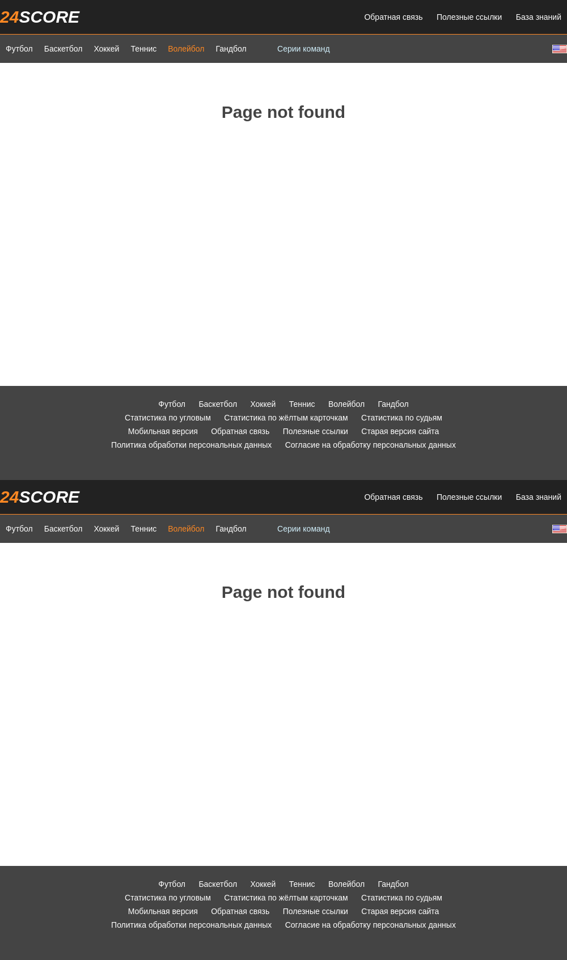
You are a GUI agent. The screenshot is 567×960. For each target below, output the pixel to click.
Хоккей (106, 48)
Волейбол (186, 48)
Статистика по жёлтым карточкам (286, 417)
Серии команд (303, 48)
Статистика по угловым (168, 417)
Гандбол (230, 48)
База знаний (538, 17)
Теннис (143, 48)
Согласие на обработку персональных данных (370, 444)
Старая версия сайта (400, 431)
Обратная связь (393, 17)
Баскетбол (63, 48)
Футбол (19, 48)
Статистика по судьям (401, 417)
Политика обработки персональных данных (191, 444)
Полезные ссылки (469, 17)
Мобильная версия (163, 431)
